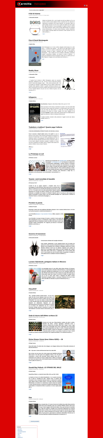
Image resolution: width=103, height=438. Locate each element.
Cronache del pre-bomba (23, 23)
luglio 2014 (77, 222)
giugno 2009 (77, 307)
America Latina (44, 270)
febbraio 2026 (78, 29)
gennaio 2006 (78, 363)
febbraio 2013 (78, 246)
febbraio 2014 (78, 229)
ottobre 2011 (77, 268)
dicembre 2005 (78, 365)
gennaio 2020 (78, 131)
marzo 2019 (77, 144)
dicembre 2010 (78, 282)
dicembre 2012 (78, 248)
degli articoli (78, 421)
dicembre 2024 (78, 49)
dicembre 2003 (78, 398)
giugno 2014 (77, 223)
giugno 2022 (77, 90)
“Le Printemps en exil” (64, 166)
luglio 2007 (77, 338)
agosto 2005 (77, 370)
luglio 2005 (77, 372)
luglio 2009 (77, 305)
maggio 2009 (77, 308)
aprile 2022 (77, 93)
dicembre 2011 (78, 265)
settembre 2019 (78, 136)
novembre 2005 (78, 366)
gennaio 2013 (78, 247)
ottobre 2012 (77, 251)
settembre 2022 (78, 86)
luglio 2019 (77, 139)
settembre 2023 (78, 70)
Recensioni (42, 100)
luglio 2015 (77, 205)
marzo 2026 (77, 28)
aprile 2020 (77, 126)
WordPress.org (78, 423)
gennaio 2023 (78, 81)
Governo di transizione (38, 241)
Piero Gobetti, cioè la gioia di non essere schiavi (22, 138)
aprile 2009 (77, 309)
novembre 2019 (78, 133)
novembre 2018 (78, 150)
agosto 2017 (77, 171)
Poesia (19, 19)
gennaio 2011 (78, 280)
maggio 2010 (77, 291)
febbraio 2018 (78, 162)
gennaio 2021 (78, 114)
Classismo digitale (21, 83)
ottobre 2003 (77, 401)
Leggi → (45, 35)
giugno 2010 (77, 290)
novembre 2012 (78, 250)
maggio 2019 (77, 142)
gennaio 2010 (78, 297)
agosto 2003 (77, 404)
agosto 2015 (77, 204)
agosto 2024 (77, 54)
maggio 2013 (77, 241)
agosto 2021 (77, 104)
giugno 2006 (77, 356)
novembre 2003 (78, 399)
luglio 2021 (77, 106)
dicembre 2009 (78, 298)
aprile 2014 (77, 226)
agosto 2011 (77, 271)
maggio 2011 (77, 275)
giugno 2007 (77, 340)
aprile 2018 (77, 160)
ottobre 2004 (77, 384)
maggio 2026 (77, 25)
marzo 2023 (77, 78)
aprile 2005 (77, 376)
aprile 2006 (77, 359)
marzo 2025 (77, 45)
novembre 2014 (78, 216)
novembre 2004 (78, 383)
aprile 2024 (77, 60)
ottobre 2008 (77, 318)
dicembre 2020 (78, 115)
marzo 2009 (77, 311)
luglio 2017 (77, 172)
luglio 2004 (77, 388)
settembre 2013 (78, 236)
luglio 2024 (77, 56)
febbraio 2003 (78, 412)
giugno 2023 (77, 74)
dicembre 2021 (78, 99)
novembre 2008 (78, 316)
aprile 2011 (77, 276)
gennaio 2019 (78, 147)
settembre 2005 (78, 369)
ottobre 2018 (77, 151)
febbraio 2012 (78, 262)
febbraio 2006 (78, 362)
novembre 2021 (78, 100)
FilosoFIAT (34, 296)
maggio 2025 (77, 42)
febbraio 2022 (78, 96)
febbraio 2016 (78, 196)
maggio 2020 (77, 125)
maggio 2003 (77, 408)
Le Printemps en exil (38, 158)
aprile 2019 (77, 143)
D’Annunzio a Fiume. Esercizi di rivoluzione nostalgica (22, 64)
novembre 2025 (78, 34)
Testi (41, 72)
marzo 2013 (77, 244)
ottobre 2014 (77, 218)
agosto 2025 (77, 38)
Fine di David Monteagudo (40, 40)
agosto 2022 (77, 88)
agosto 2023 (77, 71)
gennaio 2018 (78, 164)
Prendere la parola (37, 210)
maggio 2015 (77, 208)
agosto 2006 (77, 354)
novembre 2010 (78, 283)
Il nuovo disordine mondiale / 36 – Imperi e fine (22, 42)
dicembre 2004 (78, 381)
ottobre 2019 (77, 135)
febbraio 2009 (78, 312)
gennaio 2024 (78, 64)
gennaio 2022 (78, 97)
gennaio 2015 (78, 214)
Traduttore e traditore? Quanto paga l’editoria (47, 128)
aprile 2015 (77, 210)
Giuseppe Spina (65, 164)
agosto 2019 (77, 137)
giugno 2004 (77, 390)
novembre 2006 (78, 350)
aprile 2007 (77, 343)
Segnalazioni (43, 159)
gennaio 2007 (78, 347)
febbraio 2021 (78, 113)
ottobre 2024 (77, 52)
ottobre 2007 (77, 334)
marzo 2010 (77, 294)
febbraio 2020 (78, 129)
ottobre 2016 (77, 185)
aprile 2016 (77, 193)
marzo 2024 (77, 61)
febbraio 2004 (78, 395)
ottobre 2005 (77, 368)
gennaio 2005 (78, 380)
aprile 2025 (77, 43)
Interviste (42, 130)
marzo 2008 (77, 327)
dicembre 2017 (78, 165)
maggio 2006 (77, 358)
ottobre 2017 (77, 168)
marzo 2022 (77, 95)
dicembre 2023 (78, 65)
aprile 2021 (77, 110)
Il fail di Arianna (36, 14)
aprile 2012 (77, 259)
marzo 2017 (77, 178)
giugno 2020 (77, 124)
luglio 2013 (77, 239)
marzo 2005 (77, 377)
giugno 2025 (77, 40)
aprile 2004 (77, 393)
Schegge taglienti (48, 15)
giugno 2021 (77, 107)
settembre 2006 (78, 352)
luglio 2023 (77, 72)
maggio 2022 (77, 92)
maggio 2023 (77, 75)
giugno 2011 (77, 273)
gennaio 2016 (78, 197)
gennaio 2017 (78, 180)
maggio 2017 (77, 175)
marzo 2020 (77, 128)
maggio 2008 (77, 325)
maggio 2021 (77, 108)
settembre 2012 (78, 253)
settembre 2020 (78, 119)
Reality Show (35, 70)
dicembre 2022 (78, 82)
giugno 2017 (77, 174)
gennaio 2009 (78, 314)
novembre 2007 (78, 333)
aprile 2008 (77, 326)
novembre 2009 (78, 300)
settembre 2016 (78, 186)
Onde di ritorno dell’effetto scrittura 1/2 (44, 324)
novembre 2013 (78, 233)
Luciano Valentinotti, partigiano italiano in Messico (49, 269)
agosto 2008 (77, 320)
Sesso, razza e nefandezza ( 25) (22, 107)
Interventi (43, 186)
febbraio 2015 (78, 212)
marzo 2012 (77, 261)
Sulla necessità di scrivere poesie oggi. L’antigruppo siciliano (22, 96)
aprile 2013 (77, 243)
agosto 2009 (77, 304)
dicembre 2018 (78, 149)
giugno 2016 (77, 190)
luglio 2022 (77, 89)
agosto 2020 (77, 121)
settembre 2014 (78, 219)
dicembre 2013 (78, 232)
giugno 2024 (77, 57)
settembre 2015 (78, 203)
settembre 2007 (78, 336)
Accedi (76, 419)
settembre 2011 (78, 269)
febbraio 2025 (78, 46)
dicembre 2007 (78, 332)
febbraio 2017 (78, 179)
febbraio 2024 (78, 63)
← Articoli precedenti (36, 433)
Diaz (32, 408)
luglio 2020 (77, 122)
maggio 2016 (77, 192)
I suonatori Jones (21, 25)
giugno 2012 (77, 257)
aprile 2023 (77, 76)
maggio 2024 (77, 58)
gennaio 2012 (78, 264)
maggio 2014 (77, 225)
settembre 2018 (78, 153)
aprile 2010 (77, 293)
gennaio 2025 (78, 47)
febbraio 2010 (78, 295)
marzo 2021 (77, 111)
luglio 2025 (77, 39)
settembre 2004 (78, 386)
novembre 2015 (78, 200)
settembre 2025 (78, 36)
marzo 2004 (77, 394)
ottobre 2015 (77, 201)
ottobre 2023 (77, 68)
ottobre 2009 (77, 301)
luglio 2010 (77, 289)
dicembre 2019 (78, 132)
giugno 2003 (77, 406)
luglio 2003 (77, 405)
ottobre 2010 (77, 284)
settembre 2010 (78, 286)
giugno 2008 (77, 323)
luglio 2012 (77, 255)
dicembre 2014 (78, 215)
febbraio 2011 (78, 279)
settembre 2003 (78, 402)
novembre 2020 (78, 117)
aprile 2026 (77, 27)
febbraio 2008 (78, 329)
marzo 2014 (77, 228)
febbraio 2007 (78, 345)
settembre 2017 (78, 169)
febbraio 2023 (78, 79)
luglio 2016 (77, 189)
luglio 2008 (77, 322)
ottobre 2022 (77, 85)
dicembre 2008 (78, 315)
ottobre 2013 (77, 235)
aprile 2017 (77, 176)
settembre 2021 (78, 103)
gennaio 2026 (78, 31)
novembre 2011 (78, 266)
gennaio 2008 (78, 330)
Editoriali (43, 409)
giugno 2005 (77, 373)
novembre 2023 (78, 67)
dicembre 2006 (78, 348)
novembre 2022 (78, 83)
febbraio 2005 (78, 379)
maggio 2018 (77, 158)
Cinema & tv (43, 15)
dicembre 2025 (78, 32)
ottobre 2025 (77, 35)
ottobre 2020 (77, 118)
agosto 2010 (77, 287)
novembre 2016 (78, 183)
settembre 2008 (78, 319)
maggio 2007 (77, 341)
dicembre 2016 (78, 182)
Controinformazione (22, 15)
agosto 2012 (77, 254)
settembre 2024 (78, 53)
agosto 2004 (77, 387)
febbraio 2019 (78, 146)
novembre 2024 (78, 50)
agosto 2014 (77, 221)
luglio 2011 (77, 272)
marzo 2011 (77, 277)
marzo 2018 (77, 161)
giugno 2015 (77, 207)
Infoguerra (34, 99)
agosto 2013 (77, 237)
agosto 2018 (77, 154)
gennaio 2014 (78, 230)
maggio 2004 (77, 391)
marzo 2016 (77, 194)
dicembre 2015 (78, 198)
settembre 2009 (78, 302)
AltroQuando (20, 28)
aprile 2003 (77, 409)
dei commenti (79, 422)
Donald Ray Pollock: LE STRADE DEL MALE (46, 378)
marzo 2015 (77, 211)
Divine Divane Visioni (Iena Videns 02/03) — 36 (47, 349)
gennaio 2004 (78, 397)
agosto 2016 (77, 187)
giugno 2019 (77, 140)
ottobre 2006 (77, 351)
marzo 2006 (77, 361)
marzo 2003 (77, 411)
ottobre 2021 (77, 101)
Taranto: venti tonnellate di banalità (43, 185)
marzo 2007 (77, 344)
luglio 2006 (77, 355)
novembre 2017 (78, 167)
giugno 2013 (77, 240)
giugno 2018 (77, 157)
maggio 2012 (77, 258)
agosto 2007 (77, 337)
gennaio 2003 (78, 413)
